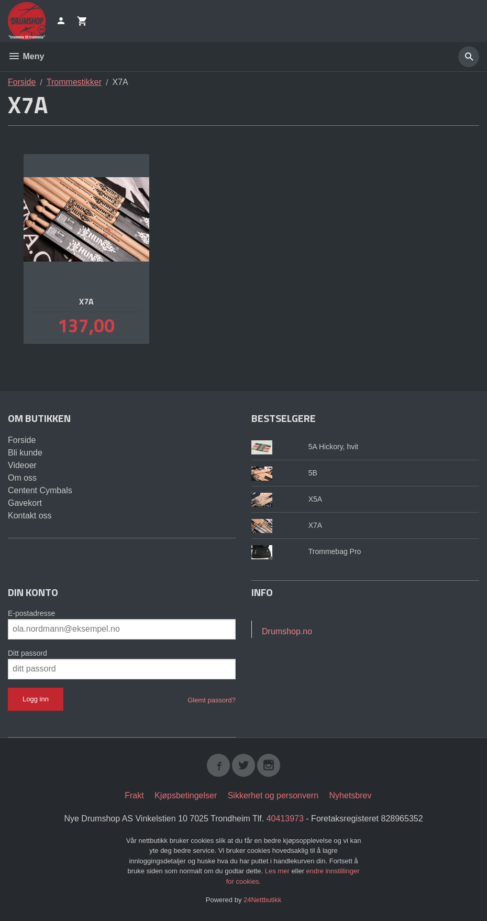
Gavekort (25, 503)
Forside (22, 82)
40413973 (285, 818)
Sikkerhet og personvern (273, 795)
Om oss (22, 477)
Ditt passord (27, 653)
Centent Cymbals (40, 490)
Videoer (22, 465)
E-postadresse (31, 613)
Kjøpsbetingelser (185, 795)
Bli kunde (25, 452)
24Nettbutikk (262, 900)
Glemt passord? (211, 700)
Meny (26, 56)
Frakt (134, 795)
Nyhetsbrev (350, 795)
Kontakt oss (30, 515)
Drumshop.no (287, 631)
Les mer (278, 871)
